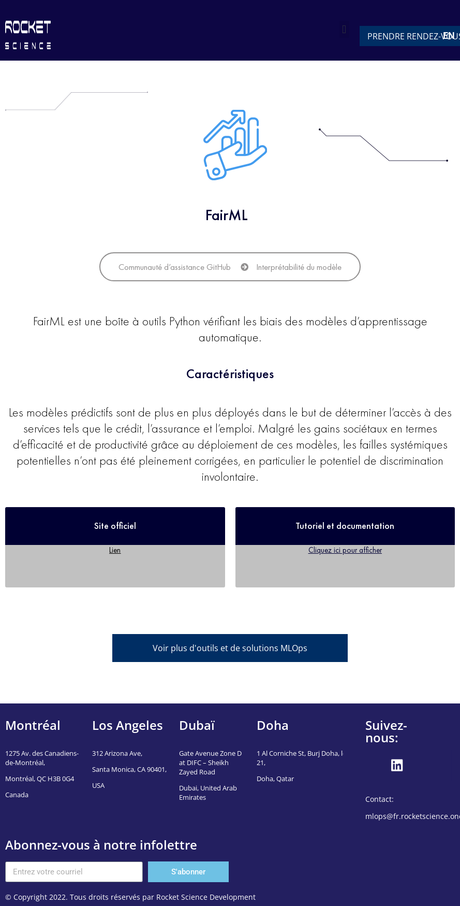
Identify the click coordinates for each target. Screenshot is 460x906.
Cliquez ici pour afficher (345, 550)
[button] (344, 29)
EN (449, 35)
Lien (115, 550)
